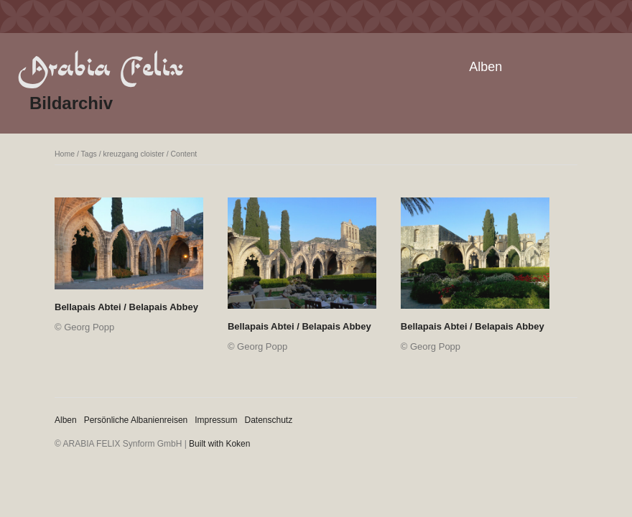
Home (65, 153)
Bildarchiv (71, 103)
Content (184, 153)
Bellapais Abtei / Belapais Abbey (126, 307)
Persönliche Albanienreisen (136, 420)
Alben (485, 67)
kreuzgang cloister (133, 153)
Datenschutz (269, 420)
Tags (89, 153)
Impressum (216, 420)
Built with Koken (219, 444)
